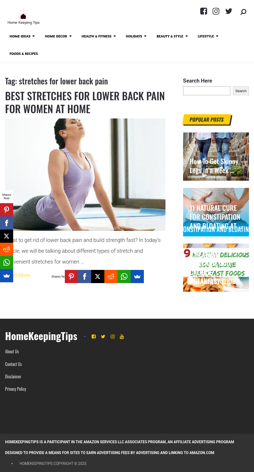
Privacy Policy (15, 389)
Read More (17, 276)
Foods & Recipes (23, 53)
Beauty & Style (170, 36)
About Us (12, 351)
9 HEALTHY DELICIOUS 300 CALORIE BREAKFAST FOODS (215, 268)
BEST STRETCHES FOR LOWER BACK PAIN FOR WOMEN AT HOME (77, 102)
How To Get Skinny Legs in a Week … (214, 166)
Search (240, 91)
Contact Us (13, 364)
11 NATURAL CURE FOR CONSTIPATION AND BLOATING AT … (216, 216)
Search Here (197, 81)
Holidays (134, 36)
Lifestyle (206, 36)
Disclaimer (13, 376)
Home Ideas (19, 36)
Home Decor (56, 36)
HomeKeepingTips (41, 336)
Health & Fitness (96, 36)
